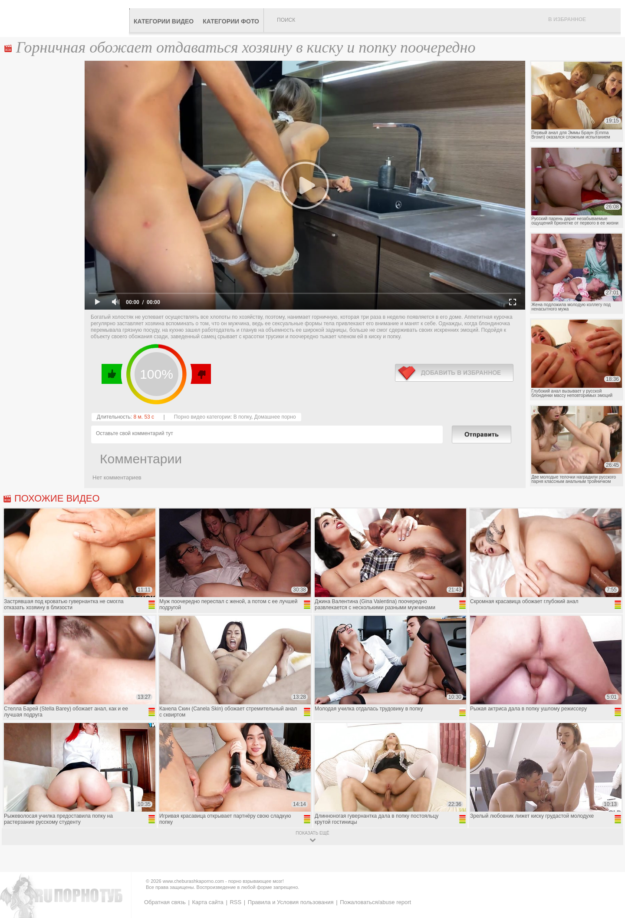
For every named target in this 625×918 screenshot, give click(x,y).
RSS (235, 902)
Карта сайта (207, 902)
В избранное (567, 20)
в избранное (454, 373)
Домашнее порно (275, 417)
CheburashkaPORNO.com (66, 18)
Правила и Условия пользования (291, 902)
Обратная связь (165, 902)
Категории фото (231, 21)
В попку (242, 417)
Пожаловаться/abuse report (375, 902)
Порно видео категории (202, 417)
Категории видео (164, 21)
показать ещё (312, 833)
